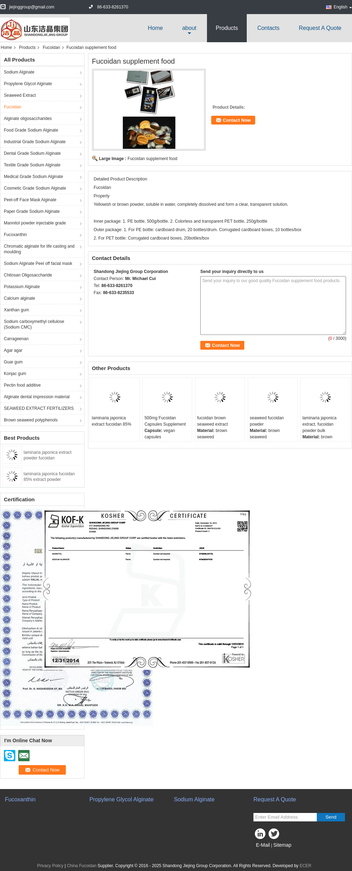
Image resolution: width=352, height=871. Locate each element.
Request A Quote (320, 28)
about (189, 28)
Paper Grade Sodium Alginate (32, 211)
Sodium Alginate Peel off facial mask (38, 263)
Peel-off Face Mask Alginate (30, 199)
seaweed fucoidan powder (267, 421)
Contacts (268, 28)
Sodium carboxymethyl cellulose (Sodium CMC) (34, 324)
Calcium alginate (19, 298)
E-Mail (263, 845)
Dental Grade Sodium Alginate (32, 153)
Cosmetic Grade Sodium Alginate (35, 188)
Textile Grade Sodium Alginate (32, 165)
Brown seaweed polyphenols (31, 420)
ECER (305, 865)
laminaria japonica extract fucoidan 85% (111, 421)
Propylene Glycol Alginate (28, 83)
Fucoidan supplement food (152, 158)
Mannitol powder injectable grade (35, 223)
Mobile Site (265, 853)
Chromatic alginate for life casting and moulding (39, 249)
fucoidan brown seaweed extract (212, 421)
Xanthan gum (16, 309)
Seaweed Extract (20, 95)
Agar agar (13, 350)
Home (155, 28)
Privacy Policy (50, 865)
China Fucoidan (81, 865)
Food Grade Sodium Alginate (31, 130)
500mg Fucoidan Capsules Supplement (165, 421)
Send (330, 817)
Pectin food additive (22, 385)
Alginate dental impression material (37, 396)
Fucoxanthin (15, 234)
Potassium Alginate (22, 286)
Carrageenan (16, 338)
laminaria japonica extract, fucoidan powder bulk (319, 424)
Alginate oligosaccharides (28, 118)
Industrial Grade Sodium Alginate (34, 141)
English (343, 7)
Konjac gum (15, 373)
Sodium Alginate (19, 72)
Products (227, 28)
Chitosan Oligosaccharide (28, 275)
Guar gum (13, 362)
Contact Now (237, 120)
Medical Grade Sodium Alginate (33, 176)
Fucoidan (51, 47)
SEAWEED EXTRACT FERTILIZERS (39, 408)
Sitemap (282, 845)
